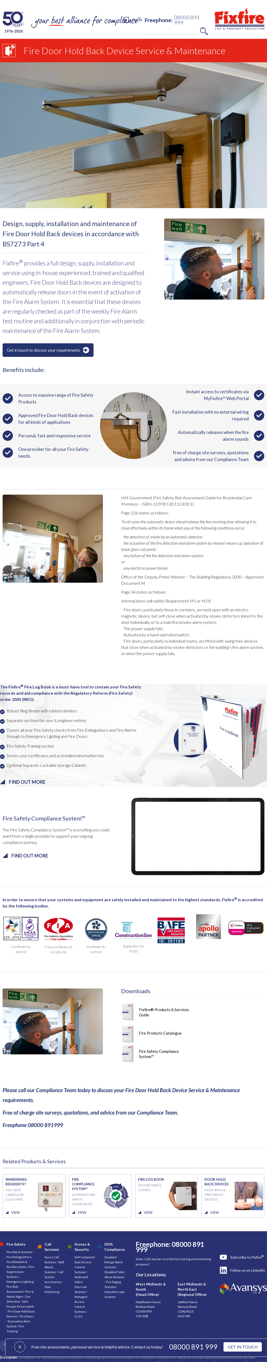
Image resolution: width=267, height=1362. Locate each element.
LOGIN (136, 20)
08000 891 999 (193, 1346)
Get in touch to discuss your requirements (43, 349)
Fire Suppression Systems (20, 1271)
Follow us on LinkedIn (247, 1270)
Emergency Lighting (20, 1281)
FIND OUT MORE (27, 782)
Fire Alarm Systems (19, 1252)
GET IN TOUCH (243, 1346)
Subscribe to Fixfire (247, 1257)
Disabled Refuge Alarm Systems (113, 1262)
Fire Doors (27, 1316)
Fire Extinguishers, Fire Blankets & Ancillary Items (19, 1261)
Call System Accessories (54, 1277)
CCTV (78, 1316)
